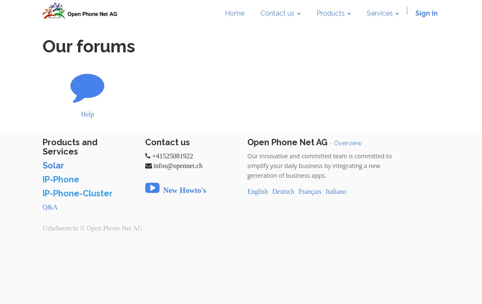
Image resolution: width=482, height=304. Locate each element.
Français (309, 191)
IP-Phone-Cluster (78, 193)
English (257, 191)
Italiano (336, 191)
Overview (348, 143)
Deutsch (283, 191)
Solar (53, 165)
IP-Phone (61, 179)
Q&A (50, 207)
